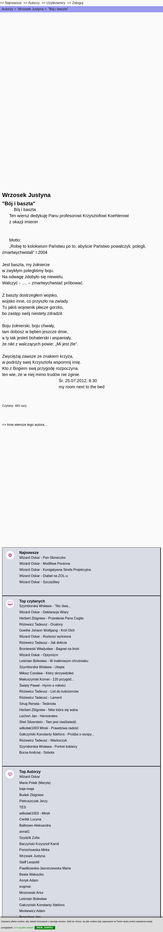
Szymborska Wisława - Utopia (42, 667)
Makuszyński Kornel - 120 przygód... (46, 679)
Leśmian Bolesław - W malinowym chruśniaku (53, 661)
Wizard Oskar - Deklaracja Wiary (44, 612)
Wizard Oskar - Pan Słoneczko (42, 557)
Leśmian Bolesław (33, 899)
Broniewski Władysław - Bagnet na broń (49, 649)
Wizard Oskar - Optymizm (38, 655)
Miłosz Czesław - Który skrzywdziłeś (46, 673)
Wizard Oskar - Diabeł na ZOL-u (43, 576)
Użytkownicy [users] (55, 3)
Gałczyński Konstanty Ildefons (42, 905)
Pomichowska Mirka (34, 850)
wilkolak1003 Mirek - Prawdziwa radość (49, 728)
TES (22, 807)
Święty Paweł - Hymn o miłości (42, 685)
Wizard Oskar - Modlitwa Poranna (44, 563)
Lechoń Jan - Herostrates (38, 716)
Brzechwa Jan (30, 917)
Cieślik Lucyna (30, 819)
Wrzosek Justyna (31, 9)
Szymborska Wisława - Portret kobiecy (48, 746)
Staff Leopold (29, 862)
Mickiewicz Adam (32, 911)
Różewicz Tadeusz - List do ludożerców (49, 691)
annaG (24, 831)
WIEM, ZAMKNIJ (45, 927)
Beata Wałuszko (31, 874)
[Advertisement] (81, 44)
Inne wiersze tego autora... (27, 424)
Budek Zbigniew (31, 795)
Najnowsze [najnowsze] (13, 3)
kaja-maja (26, 789)
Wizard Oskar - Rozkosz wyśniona (45, 636)
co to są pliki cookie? (23, 927)
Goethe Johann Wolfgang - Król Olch (47, 630)
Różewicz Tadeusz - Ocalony (41, 624)
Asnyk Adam (28, 880)
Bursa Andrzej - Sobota (36, 752)
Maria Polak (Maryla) (35, 783)
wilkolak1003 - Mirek (34, 813)
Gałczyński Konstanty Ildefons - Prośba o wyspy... (56, 734)
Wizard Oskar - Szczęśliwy (39, 582)
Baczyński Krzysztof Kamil (39, 844)
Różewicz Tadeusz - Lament (40, 697)
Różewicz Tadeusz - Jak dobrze (43, 642)
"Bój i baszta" (58, 9)
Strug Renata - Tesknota (37, 704)
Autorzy (7, 9)
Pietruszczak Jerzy (33, 801)
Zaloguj (77, 3)
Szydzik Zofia (29, 838)
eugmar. (25, 886)
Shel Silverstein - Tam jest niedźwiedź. (48, 722)
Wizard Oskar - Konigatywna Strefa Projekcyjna (55, 569)
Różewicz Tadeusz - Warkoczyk (43, 740)
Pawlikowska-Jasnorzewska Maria (45, 868)
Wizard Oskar (29, 776)
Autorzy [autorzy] (34, 3)
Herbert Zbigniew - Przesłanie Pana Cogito (51, 618)
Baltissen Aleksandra (35, 825)
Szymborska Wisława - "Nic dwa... (45, 606)
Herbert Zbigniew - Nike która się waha (48, 710)
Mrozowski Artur (31, 892)
